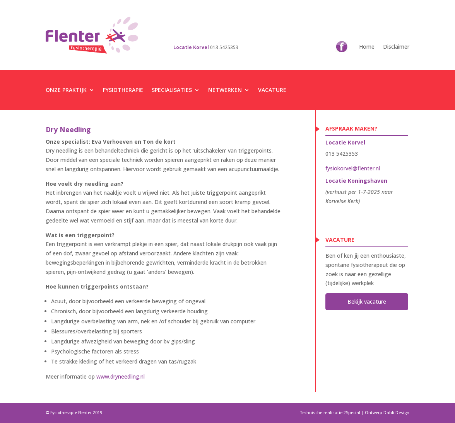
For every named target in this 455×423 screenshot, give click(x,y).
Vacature (272, 89)
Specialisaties (172, 89)
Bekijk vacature (366, 301)
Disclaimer (396, 46)
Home (367, 46)
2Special (352, 412)
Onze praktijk (66, 89)
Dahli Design (396, 412)
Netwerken (225, 89)
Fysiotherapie (123, 89)
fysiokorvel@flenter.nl (352, 168)
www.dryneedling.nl (120, 376)
